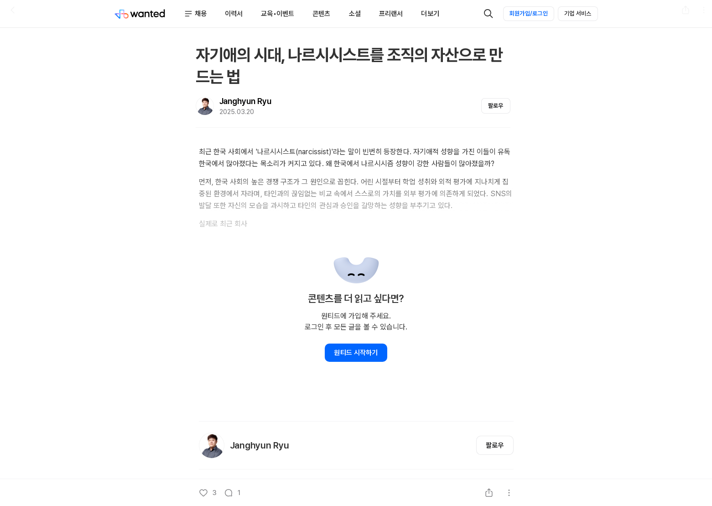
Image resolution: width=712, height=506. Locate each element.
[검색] (488, 14)
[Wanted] (140, 13)
